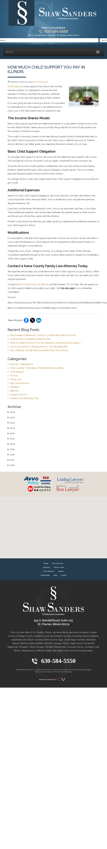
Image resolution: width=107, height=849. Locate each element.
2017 (11, 460)
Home (46, 563)
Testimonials (45, 575)
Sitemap (68, 672)
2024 (11, 423)
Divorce (14, 375)
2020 (11, 444)
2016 (11, 465)
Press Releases (48, 571)
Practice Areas (59, 567)
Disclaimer (48, 672)
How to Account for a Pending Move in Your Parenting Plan (39, 346)
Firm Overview (57, 563)
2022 (11, 433)
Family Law (15, 379)
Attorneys (46, 567)
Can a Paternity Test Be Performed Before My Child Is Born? (39, 350)
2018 (11, 454)
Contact (63, 575)
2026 (11, 412)
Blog (9, 52)
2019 (11, 449)
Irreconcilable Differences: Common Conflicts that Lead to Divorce (42, 335)
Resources (39, 672)
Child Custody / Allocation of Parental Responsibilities (36, 368)
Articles (61, 571)
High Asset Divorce (19, 383)
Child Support (41, 82)
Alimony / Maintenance (21, 364)
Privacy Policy (59, 672)
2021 (11, 439)
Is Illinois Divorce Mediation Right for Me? (30, 339)
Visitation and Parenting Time (24, 398)
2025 (11, 417)
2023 (11, 428)
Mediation (15, 387)
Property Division (18, 394)
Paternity (14, 391)
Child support (14, 86)
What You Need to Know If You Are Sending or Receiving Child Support (45, 343)
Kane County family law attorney (33, 284)
